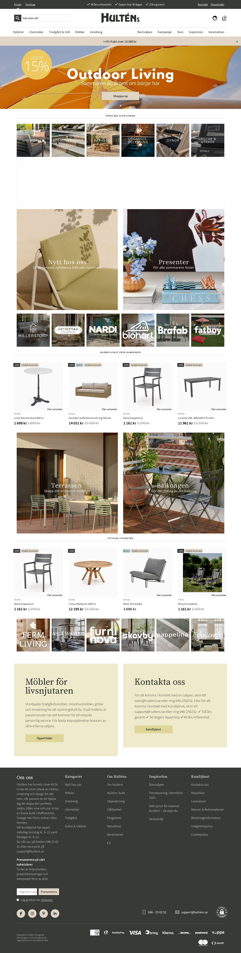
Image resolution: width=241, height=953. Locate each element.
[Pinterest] (43, 913)
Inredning (71, 801)
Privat (17, 4)
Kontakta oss (200, 784)
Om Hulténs (115, 784)
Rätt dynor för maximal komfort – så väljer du (164, 808)
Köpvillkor (198, 793)
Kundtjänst (153, 729)
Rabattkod (114, 826)
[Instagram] (32, 913)
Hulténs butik (116, 793)
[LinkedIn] (55, 913)
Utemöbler (72, 809)
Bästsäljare (156, 784)
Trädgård (71, 818)
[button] (120, 105)
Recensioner (115, 834)
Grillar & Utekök (75, 826)
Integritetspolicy (202, 826)
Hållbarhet (114, 809)
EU (109, 843)
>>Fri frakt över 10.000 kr (119, 41)
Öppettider (217, 4)
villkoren (47, 900)
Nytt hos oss (73, 784)
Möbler (69, 793)
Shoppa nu (120, 96)
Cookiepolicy (199, 834)
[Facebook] (21, 913)
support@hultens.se (30, 851)
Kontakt (203, 4)
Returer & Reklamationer (207, 809)
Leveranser (198, 801)
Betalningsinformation (206, 818)
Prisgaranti (114, 818)
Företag (30, 4)
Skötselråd (156, 819)
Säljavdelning (116, 801)
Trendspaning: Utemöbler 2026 (166, 795)
